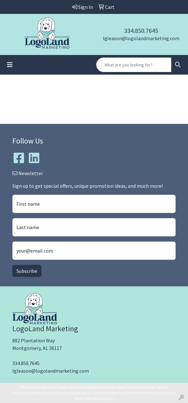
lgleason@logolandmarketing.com (141, 38)
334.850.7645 (141, 30)
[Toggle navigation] (9, 64)
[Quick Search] (134, 65)
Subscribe (26, 271)
